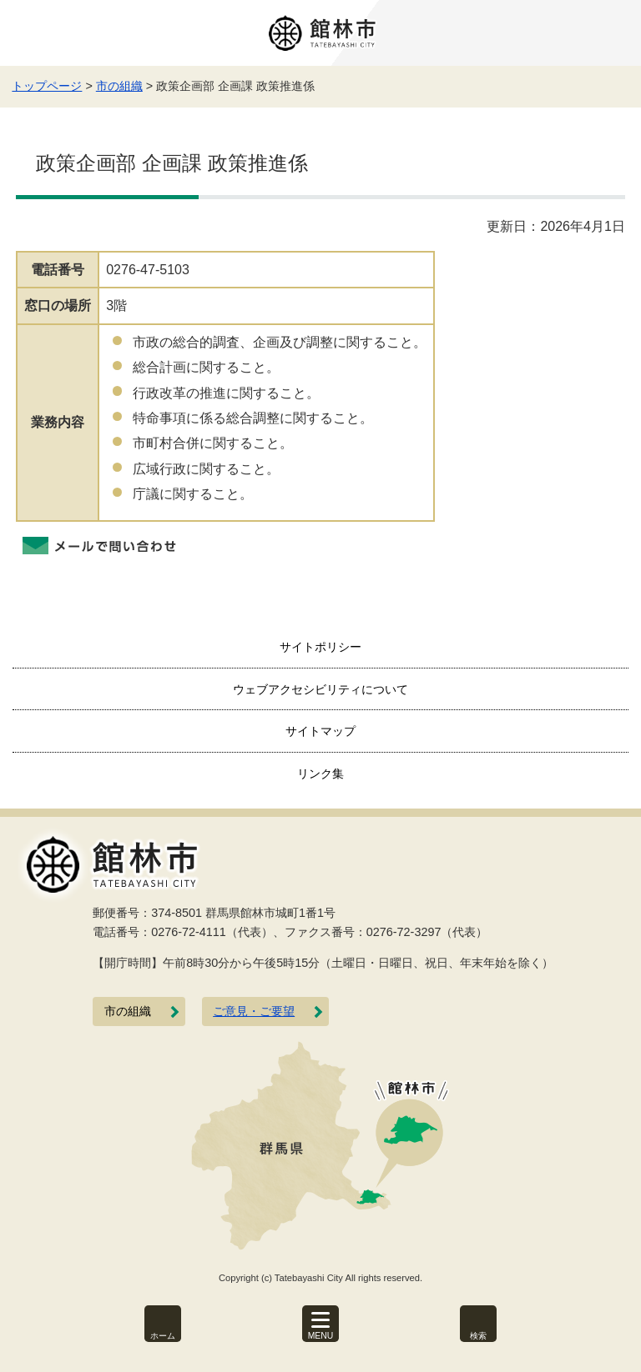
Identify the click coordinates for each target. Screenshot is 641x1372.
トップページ (47, 86)
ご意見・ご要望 (254, 1011)
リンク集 (320, 773)
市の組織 (119, 86)
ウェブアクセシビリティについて (320, 689)
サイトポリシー (320, 646)
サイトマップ (320, 731)
